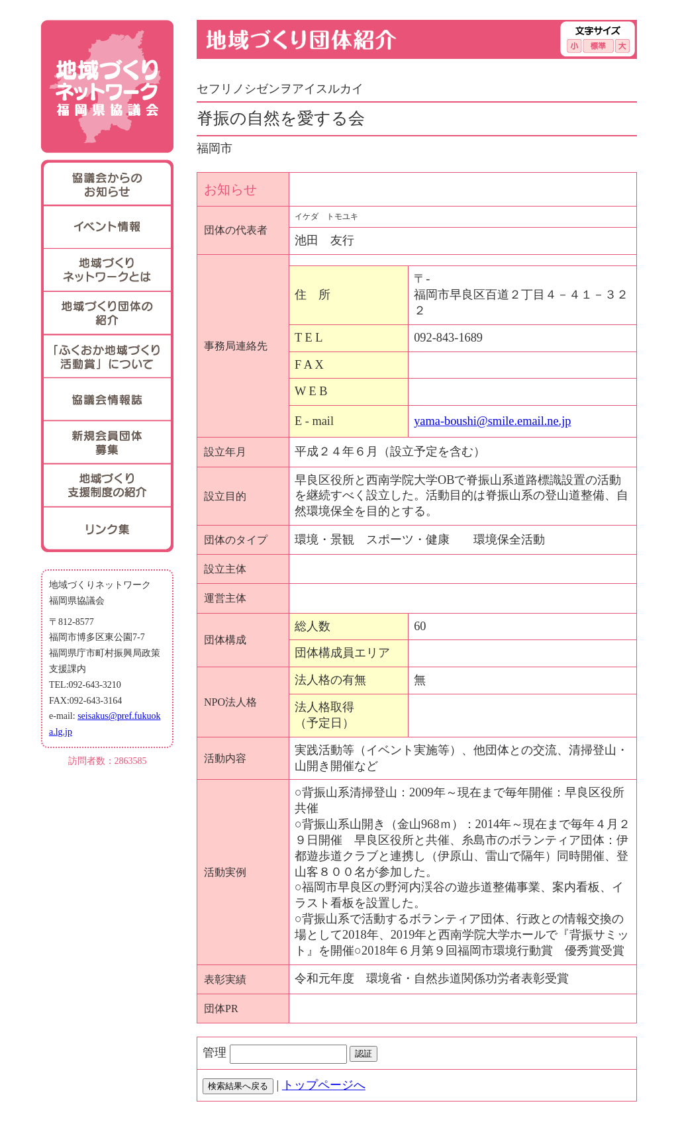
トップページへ (323, 1085)
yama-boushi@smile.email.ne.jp (492, 421)
